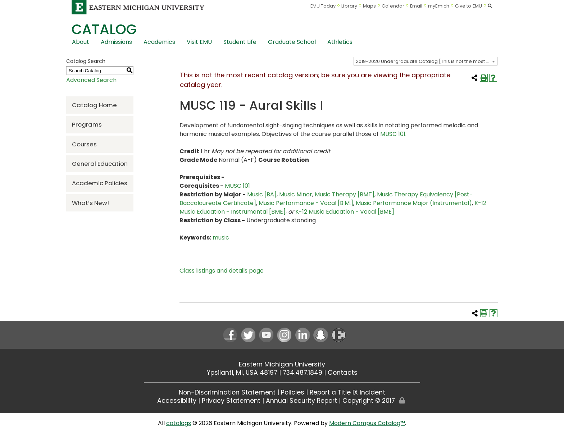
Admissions (116, 42)
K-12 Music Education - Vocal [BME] (344, 212)
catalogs (178, 423)
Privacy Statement (231, 400)
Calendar (393, 6)
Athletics (339, 42)
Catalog (104, 29)
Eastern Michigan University (282, 364)
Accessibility (176, 400)
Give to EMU (468, 6)
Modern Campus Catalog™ (367, 423)
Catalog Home (94, 105)
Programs (87, 124)
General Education (100, 163)
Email (416, 6)
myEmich (438, 6)
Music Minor (295, 194)
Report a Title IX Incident (347, 392)
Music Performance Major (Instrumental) (414, 203)
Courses (84, 144)
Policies (292, 392)
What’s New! (90, 203)
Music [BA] (262, 194)
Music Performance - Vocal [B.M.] (306, 203)
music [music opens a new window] (221, 237)
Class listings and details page (221, 270)
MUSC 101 (392, 134)
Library (349, 6)
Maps (369, 6)
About (80, 42)
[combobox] (425, 61)
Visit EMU (199, 42)
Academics (159, 42)
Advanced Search (91, 80)
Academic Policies (99, 183)
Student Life (239, 42)
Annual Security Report (301, 400)
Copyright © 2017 (368, 400)
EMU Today (323, 6)
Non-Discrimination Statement (227, 392)
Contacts (343, 372)
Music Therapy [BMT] (344, 194)
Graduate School (292, 42)
